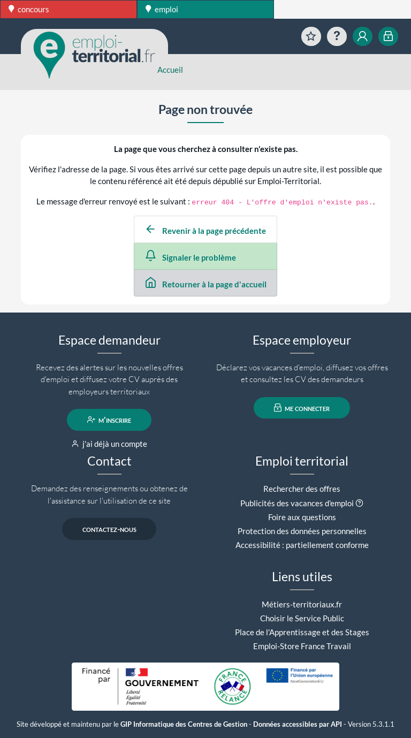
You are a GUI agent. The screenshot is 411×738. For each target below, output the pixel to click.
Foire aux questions (302, 517)
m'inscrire (109, 419)
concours (29, 9)
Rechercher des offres (301, 488)
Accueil (170, 69)
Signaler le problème (190, 257)
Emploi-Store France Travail (302, 646)
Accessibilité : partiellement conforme (302, 545)
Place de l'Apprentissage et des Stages (302, 632)
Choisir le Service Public (302, 618)
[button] (359, 503)
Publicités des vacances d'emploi (297, 503)
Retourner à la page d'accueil (205, 284)
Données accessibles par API (297, 724)
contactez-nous (109, 529)
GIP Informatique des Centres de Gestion (183, 724)
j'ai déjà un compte (109, 443)
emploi (162, 9)
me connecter (302, 408)
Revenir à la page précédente (205, 230)
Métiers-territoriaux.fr (302, 604)
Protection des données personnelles (302, 531)
